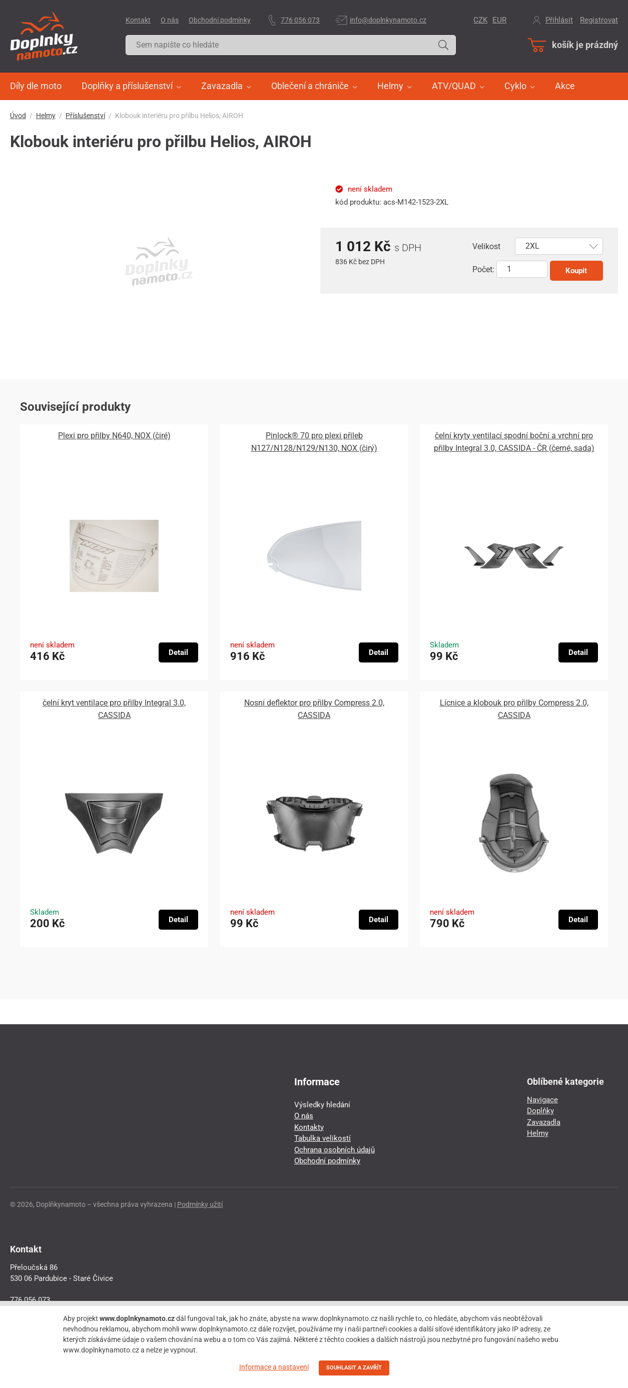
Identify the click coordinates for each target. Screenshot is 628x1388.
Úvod (18, 116)
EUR (499, 20)
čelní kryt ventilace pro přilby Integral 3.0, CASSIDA (114, 709)
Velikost (486, 246)
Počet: (483, 269)
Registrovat (599, 20)
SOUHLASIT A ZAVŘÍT (354, 1367)
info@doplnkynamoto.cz (388, 20)
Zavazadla (543, 1122)
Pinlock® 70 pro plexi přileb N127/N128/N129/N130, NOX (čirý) (314, 442)
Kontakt (138, 20)
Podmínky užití (200, 1204)
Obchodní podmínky (220, 20)
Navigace (542, 1099)
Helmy (46, 116)
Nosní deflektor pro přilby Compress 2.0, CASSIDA (314, 709)
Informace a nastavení (274, 1367)
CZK (480, 20)
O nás (170, 20)
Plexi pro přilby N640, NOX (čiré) (114, 435)
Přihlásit (559, 20)
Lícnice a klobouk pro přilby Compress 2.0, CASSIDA (514, 709)
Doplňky (540, 1110)
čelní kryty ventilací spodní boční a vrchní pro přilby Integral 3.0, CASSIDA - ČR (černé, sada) (514, 442)
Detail (178, 652)
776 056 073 (300, 20)
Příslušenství (85, 116)
